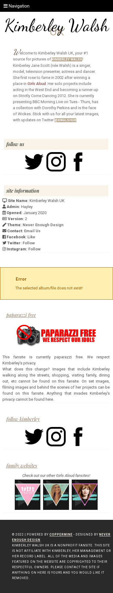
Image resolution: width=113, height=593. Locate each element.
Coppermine (61, 534)
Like (31, 237)
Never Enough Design (43, 225)
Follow (29, 243)
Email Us (32, 231)
